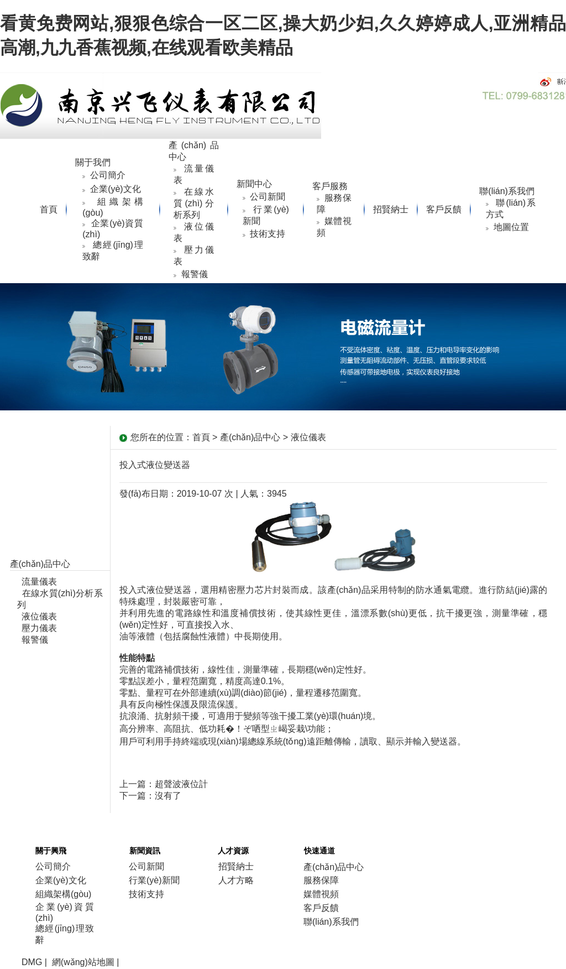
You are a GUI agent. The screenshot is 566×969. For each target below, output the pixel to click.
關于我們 (93, 162)
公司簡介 (107, 175)
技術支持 (267, 233)
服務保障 (321, 880)
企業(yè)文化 (115, 189)
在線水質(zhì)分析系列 (194, 203)
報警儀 (194, 274)
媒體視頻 (321, 894)
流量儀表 (37, 581)
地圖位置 (511, 227)
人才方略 (236, 880)
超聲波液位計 (181, 784)
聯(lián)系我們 (506, 191)
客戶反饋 (444, 209)
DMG (32, 962)
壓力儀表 (37, 628)
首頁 (48, 209)
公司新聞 (267, 196)
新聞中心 (254, 184)
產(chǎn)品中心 (250, 437)
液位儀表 (37, 616)
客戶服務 (330, 186)
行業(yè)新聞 (154, 880)
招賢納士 (390, 209)
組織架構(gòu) (63, 894)
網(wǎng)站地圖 (83, 962)
